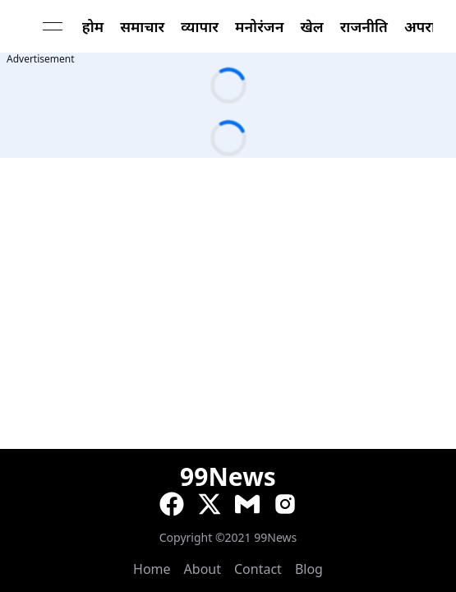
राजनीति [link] (364, 26)
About (202, 569)
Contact (258, 569)
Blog (309, 569)
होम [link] (93, 26)
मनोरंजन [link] (259, 26)
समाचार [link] (142, 26)
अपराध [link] (424, 26)
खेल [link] (311, 26)
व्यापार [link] (200, 26)
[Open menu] (52, 26)
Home (152, 569)
